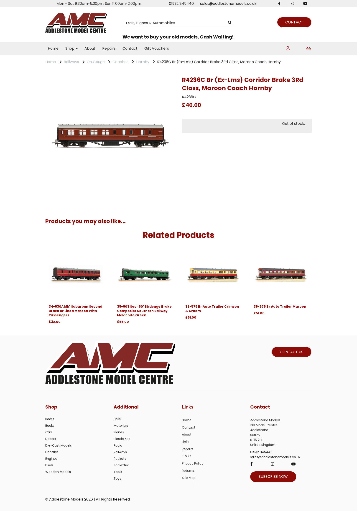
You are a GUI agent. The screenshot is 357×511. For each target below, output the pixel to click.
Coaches (120, 61)
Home (53, 48)
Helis (117, 419)
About (89, 48)
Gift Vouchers (156, 48)
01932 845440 (181, 3)
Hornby (142, 61)
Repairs (109, 48)
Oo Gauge (96, 61)
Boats (49, 419)
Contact (130, 48)
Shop (71, 48)
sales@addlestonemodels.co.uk (228, 3)
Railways (71, 61)
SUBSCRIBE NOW (273, 476)
